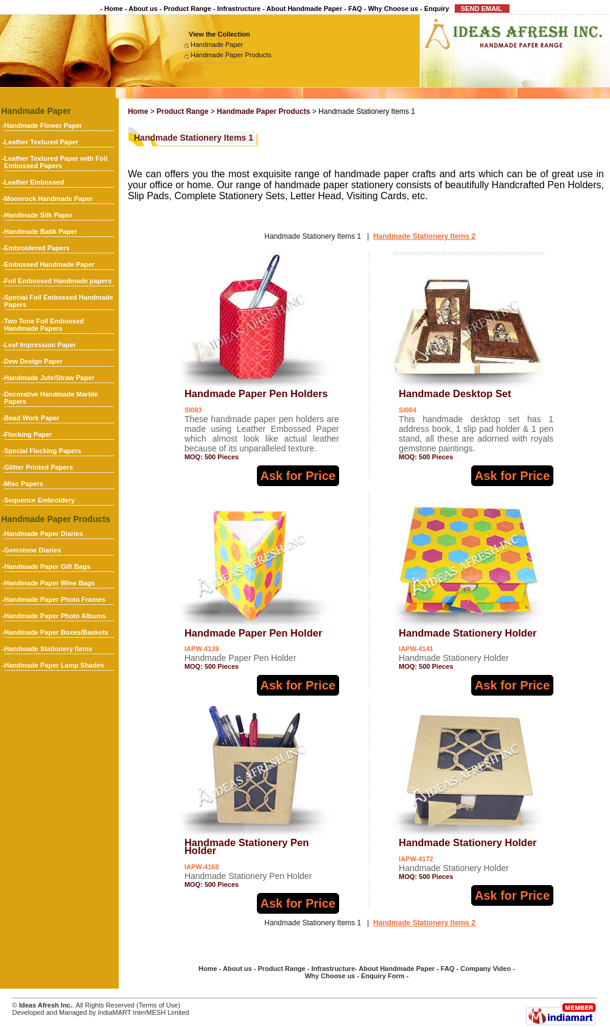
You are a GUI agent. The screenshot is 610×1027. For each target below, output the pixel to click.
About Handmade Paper (305, 8)
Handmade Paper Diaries (43, 533)
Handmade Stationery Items (48, 648)
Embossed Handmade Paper (49, 264)
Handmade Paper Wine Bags (49, 583)
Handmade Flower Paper (43, 125)
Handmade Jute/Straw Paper (49, 377)
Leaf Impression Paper (40, 344)
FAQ (355, 8)
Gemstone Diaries (32, 550)
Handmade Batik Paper (40, 231)
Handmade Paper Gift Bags (47, 566)
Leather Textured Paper (41, 142)
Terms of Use (158, 1005)
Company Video (485, 968)
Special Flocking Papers (43, 450)
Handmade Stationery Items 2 (424, 236)
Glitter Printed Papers (38, 467)
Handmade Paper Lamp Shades (54, 665)
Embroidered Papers (37, 248)
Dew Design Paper (33, 361)
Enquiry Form (383, 975)
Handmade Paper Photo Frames (54, 599)
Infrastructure (239, 8)
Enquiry (436, 8)
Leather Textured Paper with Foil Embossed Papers (56, 162)
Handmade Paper (217, 44)
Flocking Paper (28, 434)
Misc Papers (23, 483)
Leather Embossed (34, 182)
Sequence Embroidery (39, 500)
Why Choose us (393, 8)
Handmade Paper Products (231, 54)
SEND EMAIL (482, 8)
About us (143, 8)
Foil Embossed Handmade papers (58, 280)
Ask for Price (298, 475)
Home (113, 8)
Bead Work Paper (32, 418)
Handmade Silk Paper (38, 215)
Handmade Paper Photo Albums (55, 615)
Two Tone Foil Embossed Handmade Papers (44, 324)
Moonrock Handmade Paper (48, 198)
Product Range (187, 8)
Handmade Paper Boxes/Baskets (56, 632)
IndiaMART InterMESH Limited (143, 1012)
